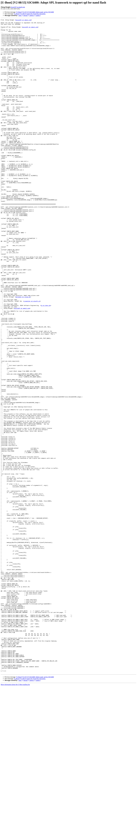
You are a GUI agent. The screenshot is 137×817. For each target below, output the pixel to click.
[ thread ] (25, 15)
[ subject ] (32, 15)
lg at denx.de (45, 363)
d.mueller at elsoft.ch (32, 358)
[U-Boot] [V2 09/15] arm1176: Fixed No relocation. (30, 14)
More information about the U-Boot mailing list (15, 815)
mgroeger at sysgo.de (23, 352)
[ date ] (20, 15)
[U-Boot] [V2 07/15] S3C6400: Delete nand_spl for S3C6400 (35, 12)
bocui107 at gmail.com (18, 7)
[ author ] (38, 15)
